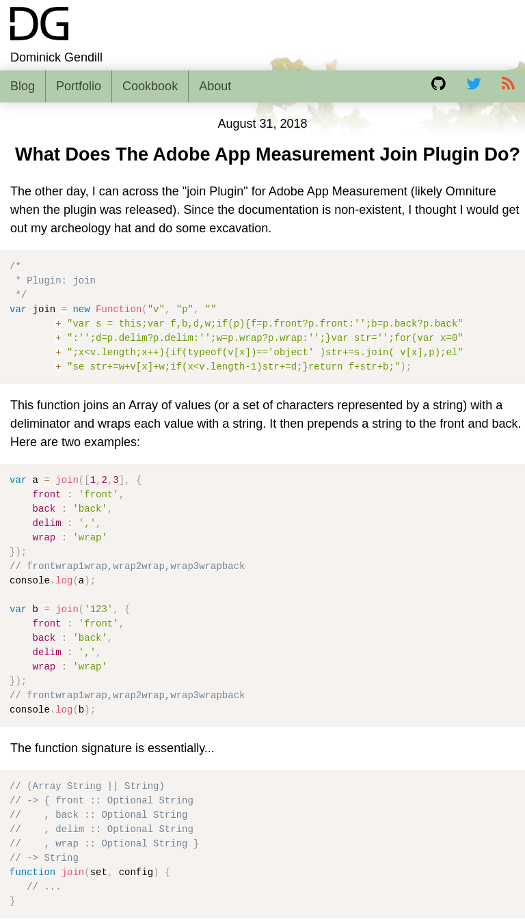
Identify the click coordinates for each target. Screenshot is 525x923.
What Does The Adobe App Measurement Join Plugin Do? (267, 155)
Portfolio (78, 86)
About (215, 86)
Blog (22, 86)
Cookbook (150, 86)
